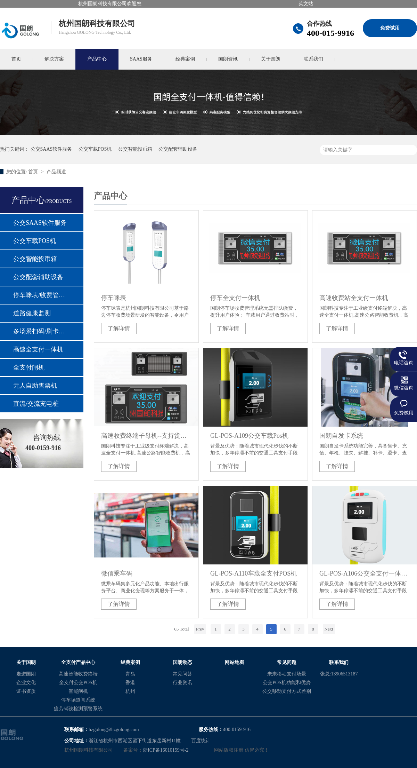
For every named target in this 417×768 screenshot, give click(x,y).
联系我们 (313, 59)
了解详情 (119, 328)
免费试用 (390, 28)
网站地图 (234, 662)
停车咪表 (113, 297)
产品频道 (56, 171)
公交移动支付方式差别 (286, 691)
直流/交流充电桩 (36, 403)
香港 (130, 682)
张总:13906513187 (339, 673)
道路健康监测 (32, 313)
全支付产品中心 (78, 662)
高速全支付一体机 (38, 349)
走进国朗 (26, 673)
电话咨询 (404, 362)
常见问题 (286, 662)
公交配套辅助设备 (177, 149)
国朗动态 (182, 662)
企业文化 (26, 682)
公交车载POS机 (95, 149)
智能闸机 (78, 691)
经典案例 (185, 59)
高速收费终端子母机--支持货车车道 (146, 435)
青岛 (130, 673)
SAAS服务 (141, 59)
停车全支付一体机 (235, 297)
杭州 (130, 691)
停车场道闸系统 (78, 700)
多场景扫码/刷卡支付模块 (41, 331)
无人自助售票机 (35, 385)
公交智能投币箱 (135, 149)
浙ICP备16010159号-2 (165, 750)
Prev (200, 629)
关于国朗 (270, 59)
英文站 (306, 3)
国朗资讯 (228, 59)
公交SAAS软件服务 (51, 149)
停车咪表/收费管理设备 (41, 295)
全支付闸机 (28, 367)
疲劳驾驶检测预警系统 (78, 708)
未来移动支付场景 (286, 673)
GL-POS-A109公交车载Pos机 (249, 435)
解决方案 (54, 59)
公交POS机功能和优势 (287, 682)
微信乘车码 (116, 573)
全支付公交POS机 (78, 682)
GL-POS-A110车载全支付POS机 (253, 573)
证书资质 (26, 691)
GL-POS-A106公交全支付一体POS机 (364, 573)
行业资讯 (182, 682)
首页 (33, 171)
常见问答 (182, 673)
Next (329, 629)
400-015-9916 (330, 33)
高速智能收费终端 (78, 673)
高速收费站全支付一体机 (353, 297)
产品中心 (97, 59)
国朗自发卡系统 (341, 435)
